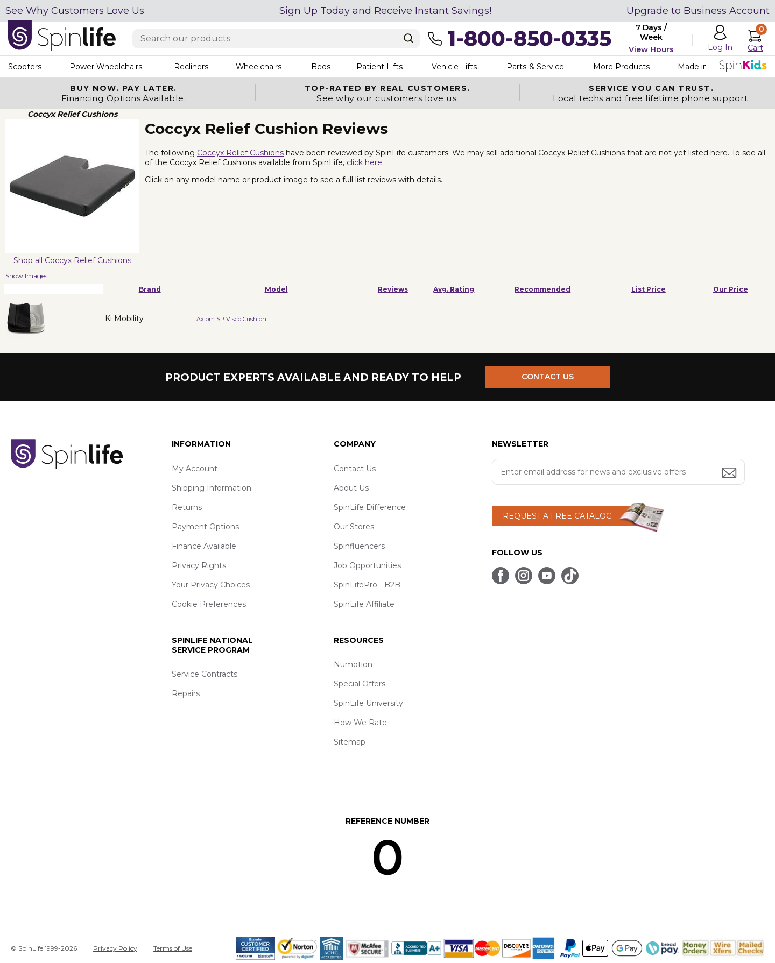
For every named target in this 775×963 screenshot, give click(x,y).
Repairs (186, 693)
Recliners (191, 67)
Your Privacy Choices (211, 585)
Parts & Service (537, 67)
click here (364, 162)
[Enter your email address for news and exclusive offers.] (618, 472)
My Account (194, 468)
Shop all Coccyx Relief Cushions (72, 260)
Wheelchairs (260, 67)
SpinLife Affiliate (364, 604)
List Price (648, 289)
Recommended (542, 289)
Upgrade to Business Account (698, 11)
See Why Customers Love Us (74, 11)
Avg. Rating (453, 289)
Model (276, 289)
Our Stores (354, 527)
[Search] (408, 38)
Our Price (730, 289)
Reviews (393, 289)
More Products (624, 67)
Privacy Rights (199, 565)
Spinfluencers (359, 546)
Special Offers (359, 684)
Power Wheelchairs (106, 67)
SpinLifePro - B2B (367, 585)
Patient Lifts (381, 67)
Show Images (26, 276)
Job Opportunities (367, 565)
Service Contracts (204, 674)
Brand (150, 289)
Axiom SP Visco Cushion (231, 319)
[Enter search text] (276, 38)
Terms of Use (172, 948)
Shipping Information (211, 488)
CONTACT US (548, 377)
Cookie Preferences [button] (209, 604)
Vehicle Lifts (456, 67)
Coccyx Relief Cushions (240, 153)
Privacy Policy (115, 948)
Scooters (24, 67)
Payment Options (205, 527)
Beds (322, 67)
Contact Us (355, 468)
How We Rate (360, 722)
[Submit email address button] (730, 474)
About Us (351, 488)
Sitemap (349, 742)
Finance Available (204, 546)
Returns (187, 507)
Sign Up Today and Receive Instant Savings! (385, 11)
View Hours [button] (651, 49)
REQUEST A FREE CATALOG (557, 516)
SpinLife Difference (370, 507)
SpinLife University (368, 703)
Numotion (353, 664)
